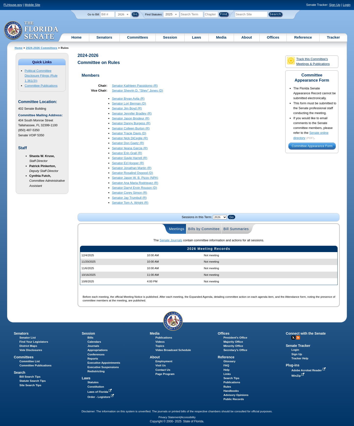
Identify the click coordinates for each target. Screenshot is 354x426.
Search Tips (231, 378)
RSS (298, 338)
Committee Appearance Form (312, 146)
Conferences (96, 354)
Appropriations (98, 350)
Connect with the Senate (306, 333)
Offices (273, 37)
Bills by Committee (204, 229)
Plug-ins (292, 365)
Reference (303, 37)
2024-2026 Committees (41, 47)
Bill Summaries (236, 229)
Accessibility (188, 417)
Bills (90, 337)
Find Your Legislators (34, 341)
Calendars (94, 341)
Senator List (28, 337)
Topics (159, 345)
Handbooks (231, 390)
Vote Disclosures (31, 350)
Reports (93, 358)
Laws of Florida (100, 391)
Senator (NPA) (135, 178)
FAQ (226, 365)
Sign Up (334, 5)
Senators (104, 37)
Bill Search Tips (30, 376)
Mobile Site (32, 5)
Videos (160, 341)
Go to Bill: (94, 14)
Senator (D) (137, 90)
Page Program (165, 374)
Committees (137, 37)
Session (170, 37)
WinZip (298, 375)
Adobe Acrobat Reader (309, 370)
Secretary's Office (235, 350)
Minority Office (233, 345)
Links (227, 374)
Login (346, 5)
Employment (163, 361)
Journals (93, 345)
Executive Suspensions (103, 367)
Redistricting (96, 371)
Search (19, 372)
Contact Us (162, 369)
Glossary (229, 361)
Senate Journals (171, 240)
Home (76, 37)
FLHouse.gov (12, 5)
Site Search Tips (30, 385)
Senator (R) (135, 85)
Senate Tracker (298, 346)
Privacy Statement (169, 417)
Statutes (93, 382)
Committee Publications (41, 85)
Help (226, 369)
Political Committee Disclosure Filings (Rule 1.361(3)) (41, 76)
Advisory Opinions (235, 395)
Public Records (233, 399)
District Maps (28, 345)
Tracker (333, 37)
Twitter (293, 338)
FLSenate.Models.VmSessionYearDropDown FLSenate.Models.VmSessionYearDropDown (220, 217)
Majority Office (233, 341)
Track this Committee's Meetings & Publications (308, 61)
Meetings (176, 229)
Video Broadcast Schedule (173, 350)
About (246, 37)
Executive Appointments (104, 362)
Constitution (96, 386)
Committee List (30, 361)
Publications (163, 337)
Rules (227, 386)
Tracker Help (299, 358)
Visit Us (160, 365)
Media (221, 37)
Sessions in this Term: (197, 217)
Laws (196, 37)
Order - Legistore (101, 396)
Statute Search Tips (33, 380)
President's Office (235, 337)
